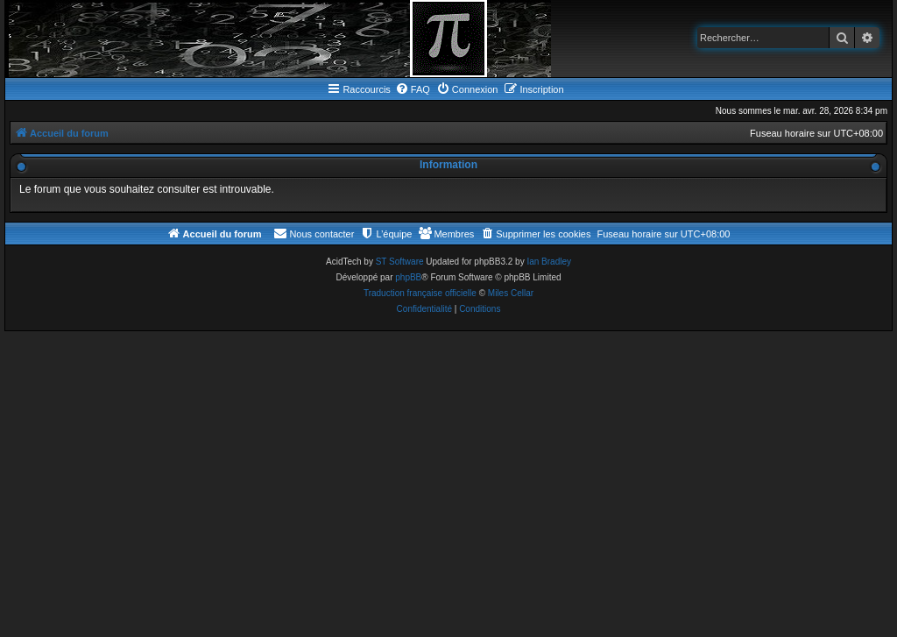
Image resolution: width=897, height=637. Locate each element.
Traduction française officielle (420, 293)
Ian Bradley (548, 261)
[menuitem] (412, 89)
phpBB (408, 277)
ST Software (400, 261)
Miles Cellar (510, 293)
